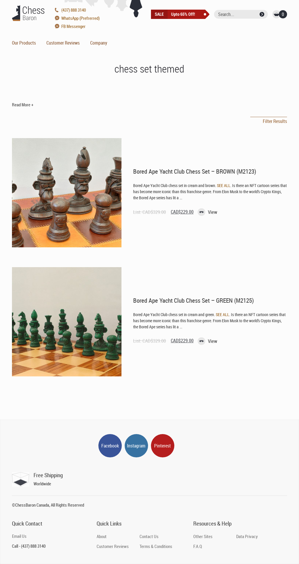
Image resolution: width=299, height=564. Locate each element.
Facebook (110, 446)
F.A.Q (197, 546)
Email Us (19, 536)
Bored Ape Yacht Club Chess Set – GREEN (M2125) (193, 300)
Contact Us (149, 536)
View (212, 212)
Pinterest (162, 446)
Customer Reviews (63, 43)
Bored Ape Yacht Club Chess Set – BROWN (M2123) (194, 171)
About (102, 536)
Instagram (136, 446)
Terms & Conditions (156, 546)
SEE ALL (223, 185)
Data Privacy (247, 536)
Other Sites (203, 536)
